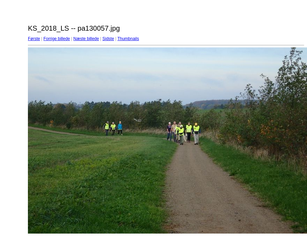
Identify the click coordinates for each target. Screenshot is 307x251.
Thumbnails (128, 38)
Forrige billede (56, 38)
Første (34, 38)
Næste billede (86, 38)
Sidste (108, 38)
